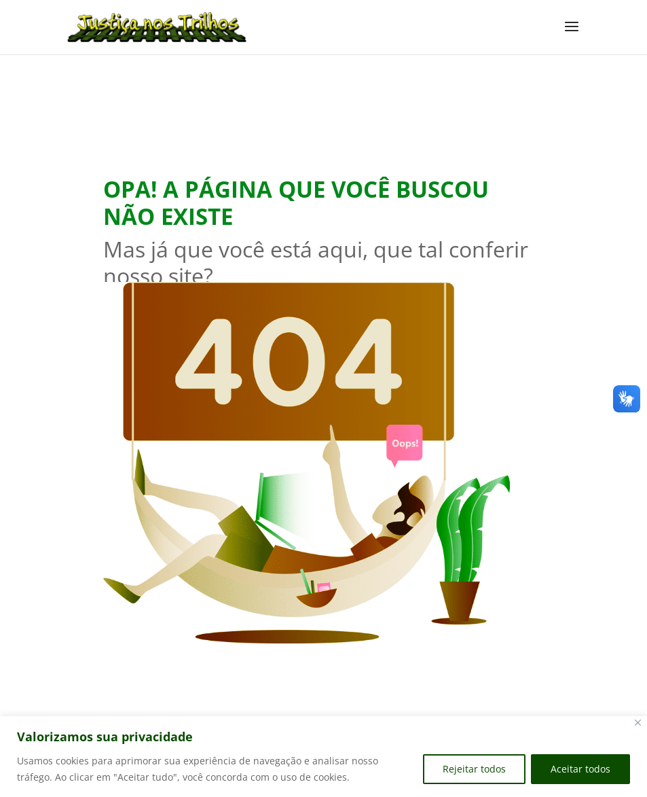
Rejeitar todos (474, 768)
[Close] (638, 723)
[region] (323, 756)
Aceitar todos (580, 768)
